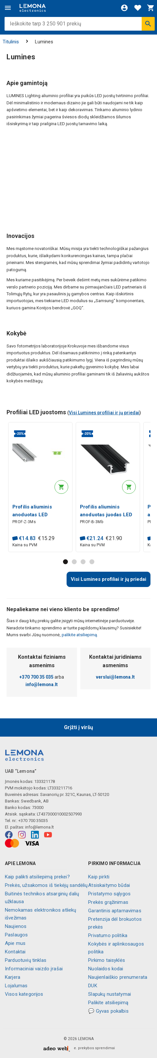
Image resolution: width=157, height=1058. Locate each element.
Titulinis (11, 42)
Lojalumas (16, 986)
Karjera (12, 977)
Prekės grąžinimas (108, 902)
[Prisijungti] (124, 8)
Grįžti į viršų (78, 727)
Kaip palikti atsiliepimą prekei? (37, 877)
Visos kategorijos (24, 994)
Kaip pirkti (98, 877)
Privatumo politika (107, 935)
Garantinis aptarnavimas (114, 911)
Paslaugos (16, 935)
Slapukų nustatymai (109, 994)
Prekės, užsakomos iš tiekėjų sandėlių (46, 885)
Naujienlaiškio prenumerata (117, 977)
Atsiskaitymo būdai (109, 885)
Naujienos (15, 926)
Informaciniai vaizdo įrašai (34, 969)
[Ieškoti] (148, 24)
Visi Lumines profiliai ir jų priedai (104, 412)
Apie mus (15, 943)
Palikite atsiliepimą (108, 1003)
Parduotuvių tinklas (25, 960)
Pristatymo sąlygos (109, 894)
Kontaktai (15, 952)
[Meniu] (8, 8)
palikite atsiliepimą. (79, 634)
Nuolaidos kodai (105, 969)
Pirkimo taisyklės (106, 960)
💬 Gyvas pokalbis (108, 1011)
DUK (92, 986)
